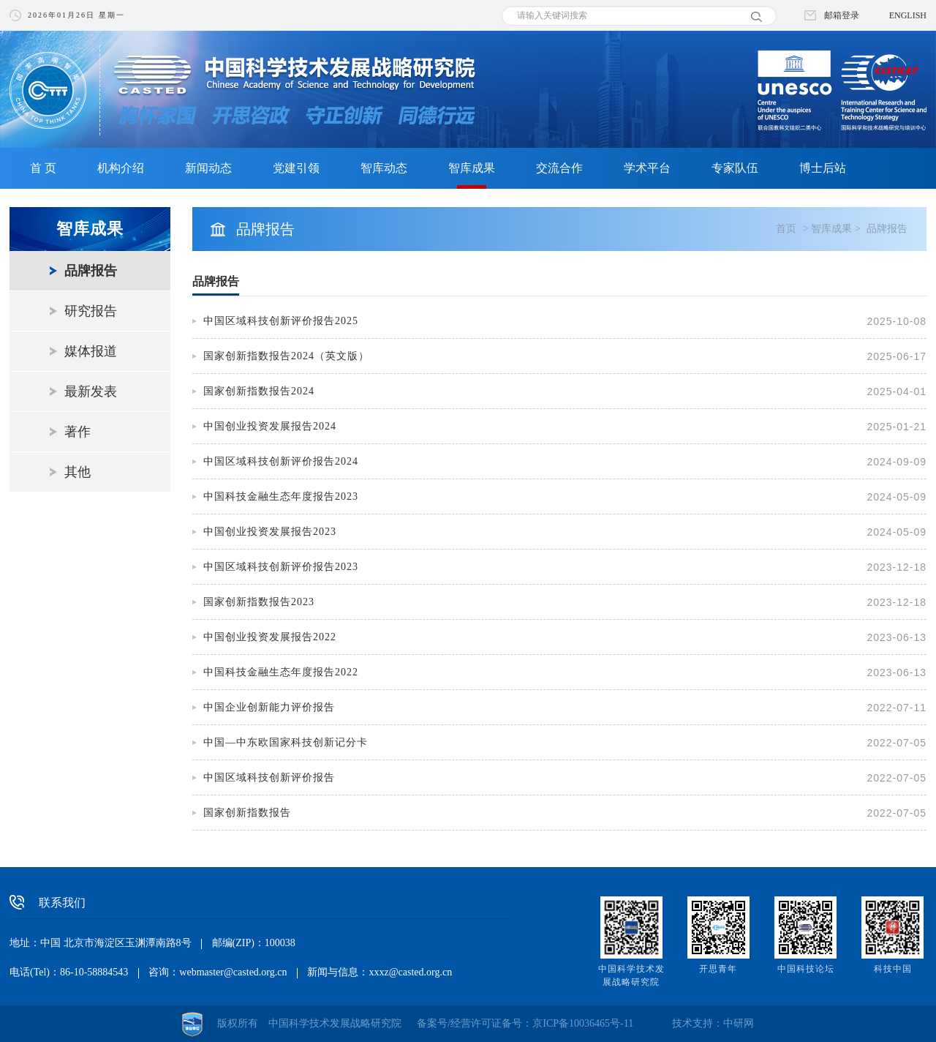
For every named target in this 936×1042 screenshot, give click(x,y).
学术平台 (647, 168)
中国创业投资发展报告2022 (269, 636)
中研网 (738, 1023)
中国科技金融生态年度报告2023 (280, 496)
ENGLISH (907, 15)
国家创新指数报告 (247, 812)
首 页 (43, 168)
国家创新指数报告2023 (258, 601)
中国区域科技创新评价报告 (269, 777)
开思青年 (718, 969)
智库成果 (471, 168)
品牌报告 (90, 270)
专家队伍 (735, 168)
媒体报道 (90, 351)
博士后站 (822, 168)
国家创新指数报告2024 (258, 391)
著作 (77, 431)
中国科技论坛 (805, 969)
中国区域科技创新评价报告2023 (280, 566)
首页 (786, 228)
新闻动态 (208, 168)
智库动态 (384, 168)
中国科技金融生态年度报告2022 (280, 672)
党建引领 (296, 168)
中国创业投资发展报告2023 (269, 531)
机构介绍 (120, 168)
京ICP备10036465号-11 (582, 1023)
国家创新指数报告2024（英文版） (286, 356)
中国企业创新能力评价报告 (269, 707)
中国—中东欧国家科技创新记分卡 (285, 742)
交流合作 (559, 168)
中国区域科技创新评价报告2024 (280, 461)
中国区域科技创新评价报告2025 (280, 320)
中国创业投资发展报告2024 (269, 426)
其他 (77, 472)
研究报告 (90, 311)
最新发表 (90, 391)
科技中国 (893, 969)
